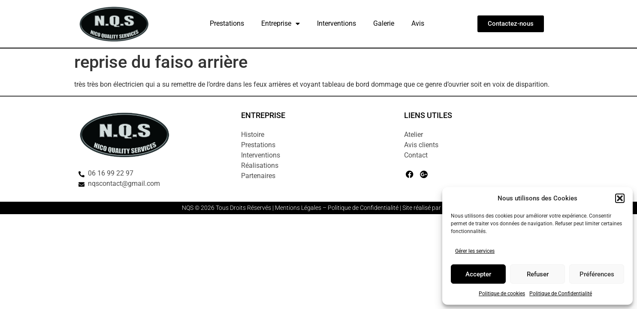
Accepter (478, 274)
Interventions (336, 23)
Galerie (383, 23)
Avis (417, 23)
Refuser (538, 274)
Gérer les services (475, 251)
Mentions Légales (298, 207)
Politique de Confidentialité (560, 294)
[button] (620, 198)
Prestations (227, 23)
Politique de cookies (502, 294)
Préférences (597, 274)
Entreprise (280, 24)
